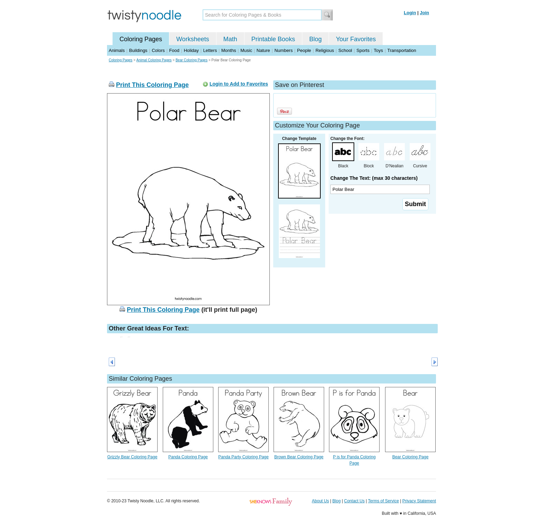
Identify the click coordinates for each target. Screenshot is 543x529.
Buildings (138, 50)
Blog (315, 39)
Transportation (401, 50)
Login (410, 12)
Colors (158, 50)
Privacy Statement (419, 501)
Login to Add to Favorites (239, 84)
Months (228, 50)
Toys (378, 50)
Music (246, 50)
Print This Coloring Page (152, 84)
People (304, 50)
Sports (363, 50)
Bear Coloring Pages (191, 60)
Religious (324, 50)
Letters (210, 50)
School (345, 50)
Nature (263, 50)
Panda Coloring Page (188, 457)
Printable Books (273, 39)
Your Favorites (356, 39)
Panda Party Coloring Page (243, 457)
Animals (117, 50)
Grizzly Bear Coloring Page (132, 457)
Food (174, 50)
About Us (320, 501)
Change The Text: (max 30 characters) (374, 178)
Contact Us (354, 501)
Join (424, 12)
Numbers (283, 50)
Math (230, 39)
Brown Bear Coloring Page (298, 457)
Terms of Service (383, 501)
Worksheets (192, 39)
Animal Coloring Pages (154, 60)
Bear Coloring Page (410, 457)
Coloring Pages (140, 39)
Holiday (191, 50)
